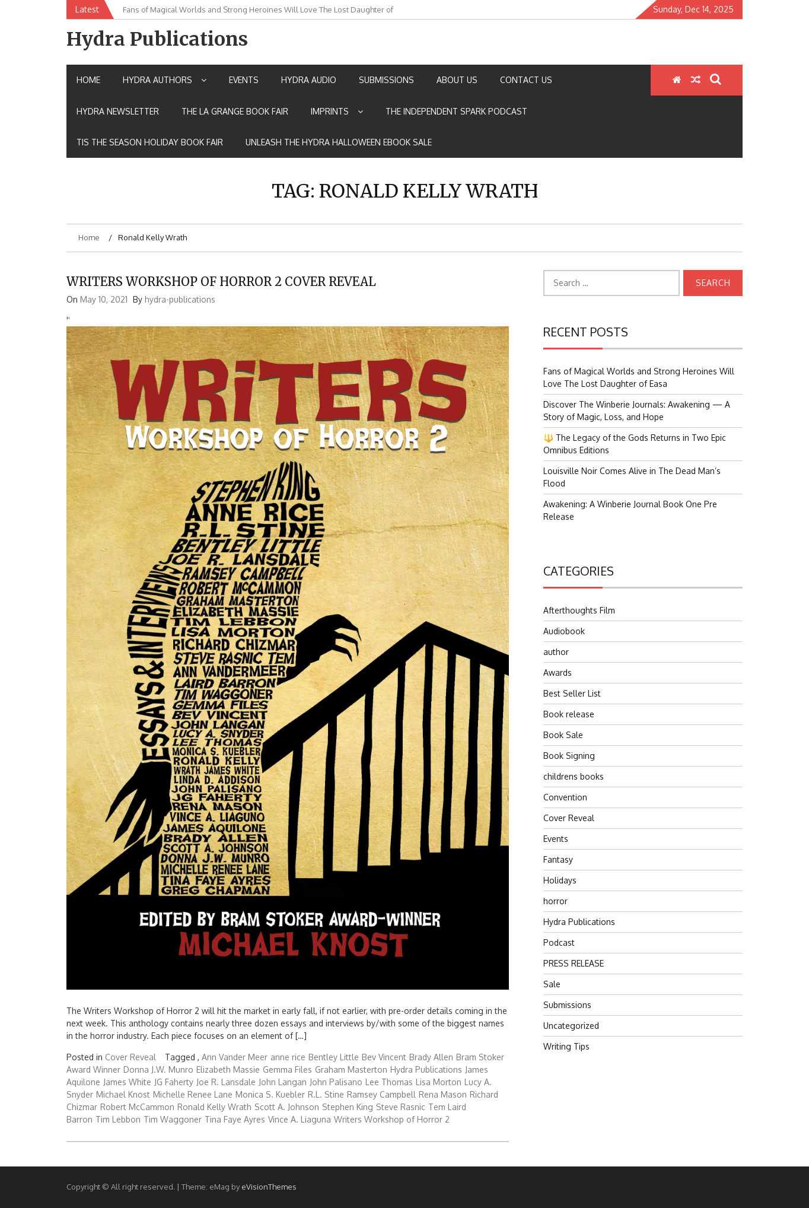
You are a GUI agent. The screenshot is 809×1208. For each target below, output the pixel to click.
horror (555, 901)
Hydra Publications (157, 39)
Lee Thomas (389, 1082)
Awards (557, 672)
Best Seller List (572, 693)
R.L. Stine (326, 1094)
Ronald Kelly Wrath (214, 1107)
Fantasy (558, 859)
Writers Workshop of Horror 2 (392, 1119)
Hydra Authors (164, 80)
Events (244, 80)
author (556, 652)
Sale (551, 984)
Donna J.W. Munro (158, 1069)
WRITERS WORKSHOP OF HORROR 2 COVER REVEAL (221, 281)
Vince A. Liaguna (299, 1119)
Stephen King (347, 1107)
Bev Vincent (384, 1057)
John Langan (283, 1082)
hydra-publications (180, 299)
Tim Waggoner (173, 1119)
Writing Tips (566, 1046)
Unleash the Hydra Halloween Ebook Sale (339, 142)
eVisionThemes (269, 1186)
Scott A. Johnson (286, 1107)
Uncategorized (571, 1026)
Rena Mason (443, 1094)
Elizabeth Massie (228, 1069)
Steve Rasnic (400, 1107)
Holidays (560, 880)
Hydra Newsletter (118, 111)
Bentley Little (333, 1057)
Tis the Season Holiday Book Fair (150, 142)
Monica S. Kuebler (270, 1094)
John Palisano (336, 1082)
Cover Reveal (130, 1057)
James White (127, 1082)
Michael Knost (123, 1094)
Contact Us (526, 80)
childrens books (573, 776)
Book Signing (569, 756)
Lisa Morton (438, 1082)
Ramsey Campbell (381, 1094)
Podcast (559, 942)
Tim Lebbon (118, 1119)
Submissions (386, 80)
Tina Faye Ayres (235, 1119)
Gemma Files (287, 1069)
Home (88, 80)
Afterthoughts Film (579, 610)
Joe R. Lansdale (226, 1082)
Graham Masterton (351, 1069)
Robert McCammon (137, 1107)
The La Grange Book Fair (234, 111)
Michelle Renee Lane (192, 1094)
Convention (565, 797)
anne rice (287, 1057)
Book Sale (563, 735)
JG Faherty (173, 1082)
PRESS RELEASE (573, 963)
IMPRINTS (337, 111)
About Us (457, 80)
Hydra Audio (308, 80)
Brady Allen (431, 1057)
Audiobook (564, 631)
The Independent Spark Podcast (456, 111)
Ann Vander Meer (234, 1057)
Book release (568, 714)
